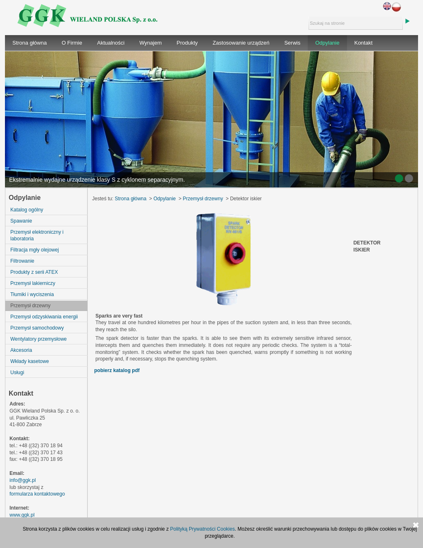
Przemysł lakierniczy (32, 283)
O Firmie (72, 43)
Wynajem (150, 43)
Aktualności (110, 43)
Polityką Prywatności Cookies (202, 529)
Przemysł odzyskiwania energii (44, 317)
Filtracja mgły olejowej (34, 250)
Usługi (17, 372)
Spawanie (21, 221)
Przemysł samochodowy (37, 328)
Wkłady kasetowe (29, 361)
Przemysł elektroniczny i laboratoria (37, 235)
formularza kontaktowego (37, 494)
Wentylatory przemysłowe (38, 339)
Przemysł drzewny (30, 305)
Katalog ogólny (26, 210)
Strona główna (29, 43)
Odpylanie (327, 43)
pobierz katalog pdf (117, 370)
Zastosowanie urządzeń (241, 43)
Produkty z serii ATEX (34, 272)
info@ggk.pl (23, 480)
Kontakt (363, 43)
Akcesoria (21, 350)
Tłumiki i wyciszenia (32, 294)
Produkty (187, 43)
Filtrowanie (22, 261)
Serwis (292, 43)
